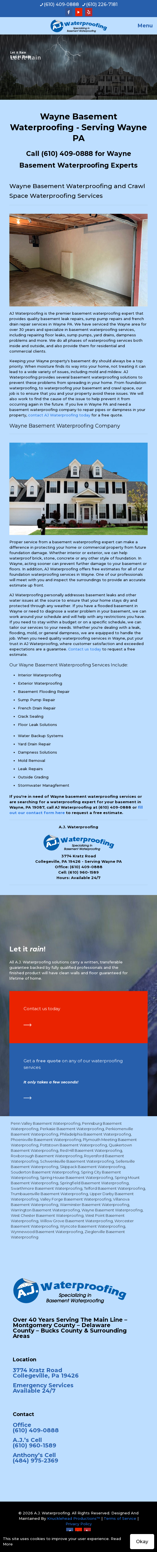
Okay (142, 1541)
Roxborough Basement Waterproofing (46, 1156)
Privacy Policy (79, 1524)
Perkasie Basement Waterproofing (72, 1128)
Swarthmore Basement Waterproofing (46, 1188)
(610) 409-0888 (67, 154)
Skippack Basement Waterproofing (92, 1166)
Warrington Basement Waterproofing (45, 1210)
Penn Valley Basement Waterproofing (45, 1123)
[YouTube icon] (78, 12)
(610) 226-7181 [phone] (102, 4)
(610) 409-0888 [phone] (61, 4)
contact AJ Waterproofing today (59, 415)
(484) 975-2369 (35, 1460)
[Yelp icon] (88, 12)
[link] (28, 1025)
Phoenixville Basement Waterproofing (46, 1139)
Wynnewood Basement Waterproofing (47, 1231)
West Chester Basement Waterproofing (47, 1215)
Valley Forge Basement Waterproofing (75, 1199)
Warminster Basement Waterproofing (94, 1204)
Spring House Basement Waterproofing (76, 1177)
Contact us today (84, 649)
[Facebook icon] (68, 12)
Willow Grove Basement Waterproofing (76, 1221)
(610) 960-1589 (83, 872)
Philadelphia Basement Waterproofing (95, 1134)
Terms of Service (120, 1518)
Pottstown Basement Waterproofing (73, 1145)
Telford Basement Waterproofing (114, 1188)
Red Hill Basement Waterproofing (91, 1150)
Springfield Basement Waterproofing (94, 1183)
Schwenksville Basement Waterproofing (77, 1161)
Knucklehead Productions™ (73, 1518)
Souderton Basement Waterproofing (45, 1172)
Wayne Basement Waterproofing (112, 1210)
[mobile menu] (149, 25)
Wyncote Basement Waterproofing (92, 1226)
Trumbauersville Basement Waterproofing (49, 1193)
